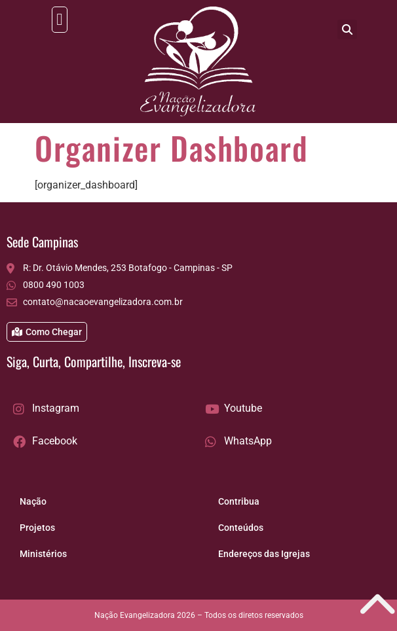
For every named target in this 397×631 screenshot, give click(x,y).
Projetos (37, 527)
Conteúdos (240, 527)
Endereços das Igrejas (264, 554)
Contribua (238, 501)
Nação (33, 501)
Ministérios (43, 554)
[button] (59, 20)
